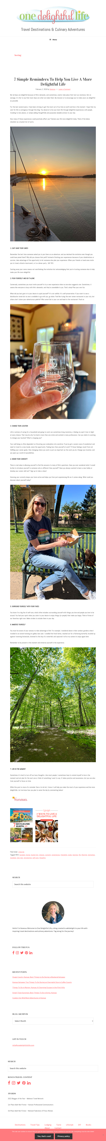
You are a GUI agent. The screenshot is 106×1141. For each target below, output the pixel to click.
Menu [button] (55, 39)
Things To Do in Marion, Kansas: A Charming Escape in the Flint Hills (38, 987)
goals (70, 855)
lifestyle (84, 855)
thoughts (42, 858)
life (80, 855)
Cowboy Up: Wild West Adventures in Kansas (29, 998)
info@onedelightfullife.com (23, 1045)
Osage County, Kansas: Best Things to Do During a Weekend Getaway (38, 977)
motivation (91, 855)
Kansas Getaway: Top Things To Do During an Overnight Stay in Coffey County (42, 982)
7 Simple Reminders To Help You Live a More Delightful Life (53, 82)
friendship (64, 855)
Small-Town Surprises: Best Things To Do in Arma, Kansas (34, 993)
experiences (56, 855)
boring (28, 855)
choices (41, 855)
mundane (13, 858)
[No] (103, 1135)
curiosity (48, 855)
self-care (35, 858)
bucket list (34, 855)
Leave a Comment (64, 89)
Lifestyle (21, 852)
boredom (22, 855)
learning (75, 855)
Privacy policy (64, 1136)
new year (20, 858)
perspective (28, 858)
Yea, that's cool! (44, 1136)
